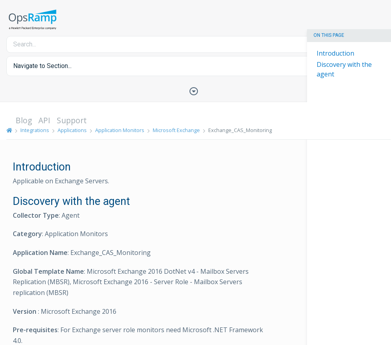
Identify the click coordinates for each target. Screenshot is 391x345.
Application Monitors (119, 130)
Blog (24, 120)
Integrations (34, 130)
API (44, 120)
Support (72, 120)
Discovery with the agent (344, 69)
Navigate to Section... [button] (42, 66)
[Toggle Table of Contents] (195, 90)
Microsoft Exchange (176, 130)
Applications (72, 130)
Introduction (335, 53)
